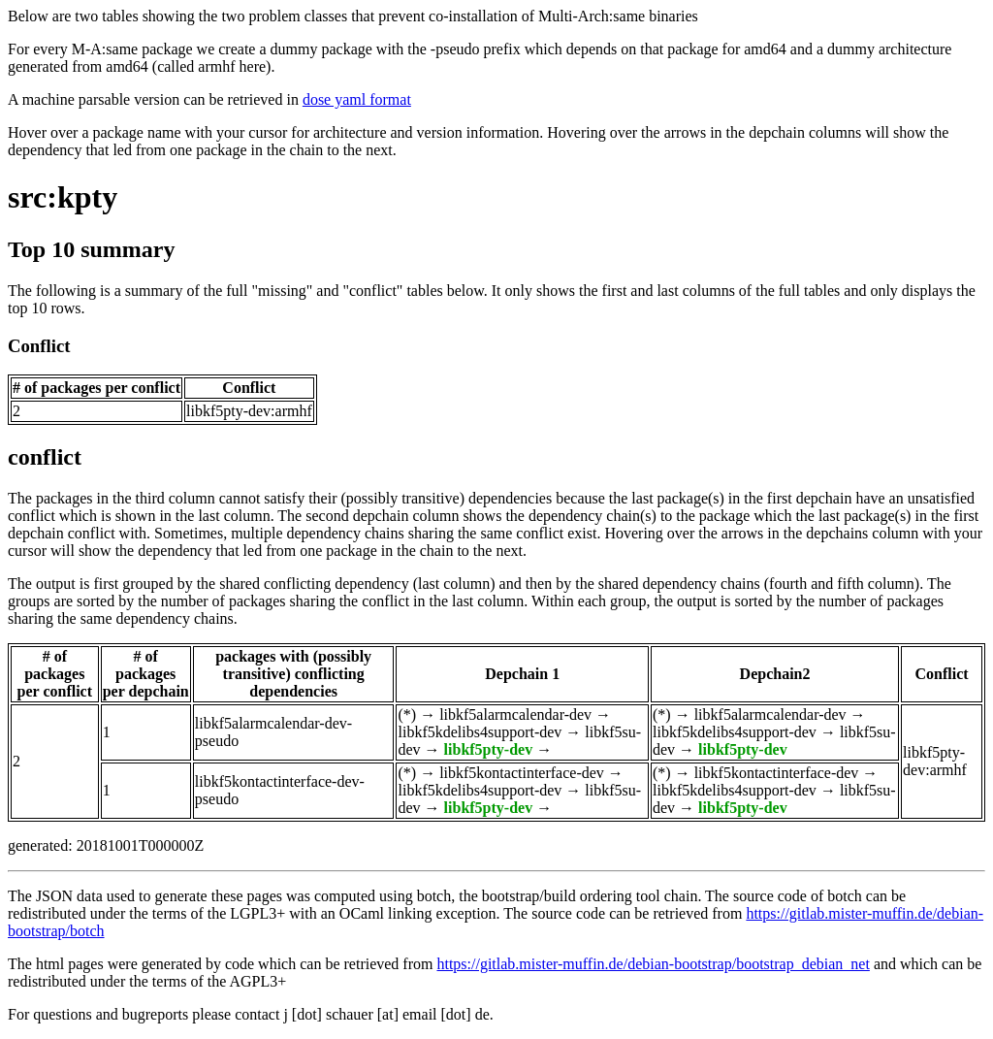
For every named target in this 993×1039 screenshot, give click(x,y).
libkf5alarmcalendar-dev (515, 714)
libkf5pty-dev (488, 749)
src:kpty (62, 196)
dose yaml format (357, 99)
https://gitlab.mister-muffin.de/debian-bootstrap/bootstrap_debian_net (652, 964)
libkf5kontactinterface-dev (521, 772)
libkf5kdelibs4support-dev (479, 732)
